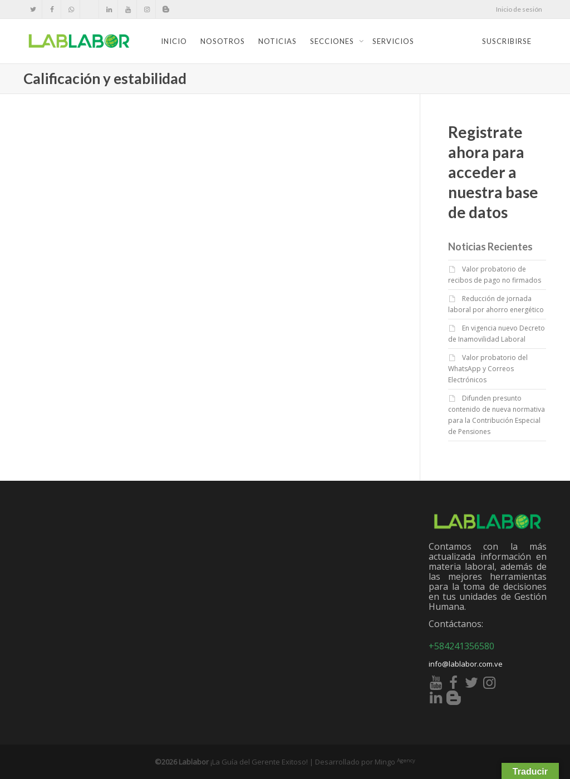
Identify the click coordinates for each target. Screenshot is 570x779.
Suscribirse (507, 41)
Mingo (395, 762)
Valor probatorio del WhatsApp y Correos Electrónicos (488, 368)
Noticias (277, 41)
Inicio (174, 41)
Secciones (333, 41)
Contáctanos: (456, 624)
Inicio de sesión (519, 9)
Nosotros (222, 41)
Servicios (393, 41)
